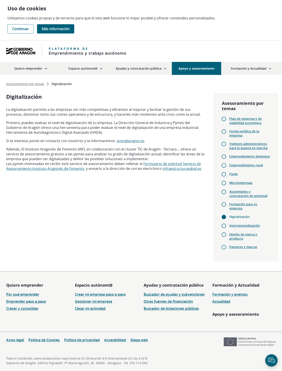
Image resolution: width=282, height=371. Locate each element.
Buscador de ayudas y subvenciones (174, 294)
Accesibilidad (115, 340)
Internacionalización (244, 225)
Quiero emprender (24, 285)
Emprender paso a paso (26, 301)
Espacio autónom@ (94, 285)
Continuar (20, 28)
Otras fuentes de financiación (168, 301)
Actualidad (221, 301)
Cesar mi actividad (90, 308)
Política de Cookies (44, 340)
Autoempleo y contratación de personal (248, 193)
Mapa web (139, 340)
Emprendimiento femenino (249, 156)
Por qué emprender (22, 294)
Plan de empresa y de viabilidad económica (245, 121)
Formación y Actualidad (235, 285)
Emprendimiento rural (246, 165)
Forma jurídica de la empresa (244, 133)
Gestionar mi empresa (93, 301)
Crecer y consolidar (22, 308)
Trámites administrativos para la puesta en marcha (248, 146)
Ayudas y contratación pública (174, 285)
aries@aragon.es (131, 140)
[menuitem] (31, 68)
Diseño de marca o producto (243, 236)
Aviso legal (15, 340)
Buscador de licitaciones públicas (171, 308)
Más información (56, 28)
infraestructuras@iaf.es (182, 168)
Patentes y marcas (243, 247)
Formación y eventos (230, 294)
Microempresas (240, 183)
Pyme (233, 174)
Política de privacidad (82, 340)
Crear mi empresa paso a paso (100, 294)
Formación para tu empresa (243, 206)
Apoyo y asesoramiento (235, 314)
